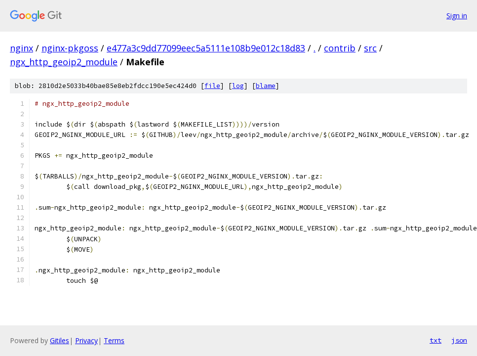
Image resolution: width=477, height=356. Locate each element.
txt (435, 340)
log (238, 86)
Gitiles (59, 340)
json (459, 340)
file (212, 86)
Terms (114, 340)
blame (266, 86)
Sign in (456, 15)
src (370, 48)
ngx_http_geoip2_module (64, 62)
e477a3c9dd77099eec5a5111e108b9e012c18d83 (206, 48)
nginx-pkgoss (69, 48)
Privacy (86, 340)
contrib (340, 48)
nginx (21, 48)
